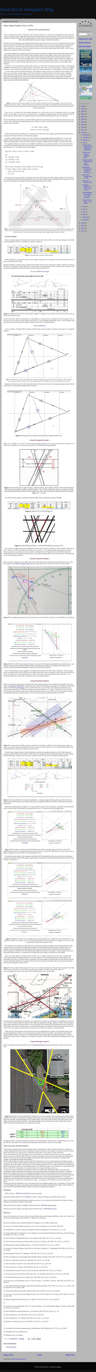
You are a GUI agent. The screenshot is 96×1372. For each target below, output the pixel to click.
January (85, 219)
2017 (82, 130)
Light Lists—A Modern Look (87, 181)
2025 (82, 109)
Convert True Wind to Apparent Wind (86, 155)
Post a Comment (11, 1347)
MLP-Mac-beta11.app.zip (48, 1205)
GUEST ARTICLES (85, 43)
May (84, 209)
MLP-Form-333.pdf (43, 271)
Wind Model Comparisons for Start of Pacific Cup (87, 170)
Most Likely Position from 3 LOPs (87, 176)
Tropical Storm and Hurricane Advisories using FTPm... (87, 147)
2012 (82, 231)
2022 (82, 116)
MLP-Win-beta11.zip (50, 1209)
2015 (82, 223)
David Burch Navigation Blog (27, 9)
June (84, 206)
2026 (82, 106)
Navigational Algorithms (16, 686)
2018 (82, 127)
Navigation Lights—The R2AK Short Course (86, 187)
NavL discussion (15, 687)
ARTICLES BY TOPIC (85, 39)
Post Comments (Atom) (19, 1359)
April (84, 212)
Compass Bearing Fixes (39, 1045)
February (85, 217)
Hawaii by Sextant (45, 445)
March (85, 214)
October (85, 140)
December (86, 135)
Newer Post (8, 1355)
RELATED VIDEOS (85, 46)
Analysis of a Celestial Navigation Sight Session (20, 564)
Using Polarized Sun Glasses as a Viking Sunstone (87, 195)
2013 (82, 228)
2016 (82, 132)
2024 (82, 111)
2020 (82, 122)
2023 (82, 114)
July (84, 142)
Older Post (70, 1355)
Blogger (58, 1367)
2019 (82, 124)
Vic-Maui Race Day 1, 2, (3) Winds (86, 201)
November (86, 137)
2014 (82, 225)
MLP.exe (43, 325)
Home (39, 1355)
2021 (82, 119)
